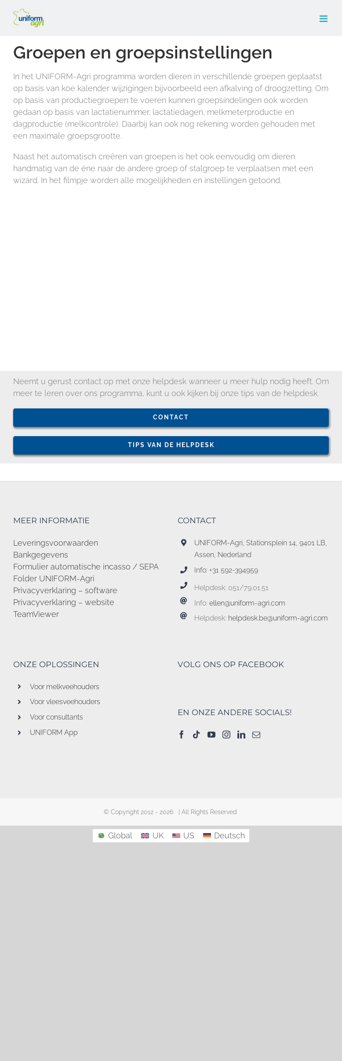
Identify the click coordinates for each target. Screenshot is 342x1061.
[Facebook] (182, 734)
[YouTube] (211, 734)
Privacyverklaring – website (63, 602)
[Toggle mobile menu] (324, 18)
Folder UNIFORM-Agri (54, 578)
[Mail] (256, 734)
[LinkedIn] (241, 734)
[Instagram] (226, 734)
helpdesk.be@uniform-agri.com (278, 618)
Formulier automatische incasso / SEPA (86, 566)
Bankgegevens (40, 554)
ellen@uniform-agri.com (247, 603)
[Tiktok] (196, 734)
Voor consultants (56, 717)
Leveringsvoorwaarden (55, 542)
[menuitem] (115, 835)
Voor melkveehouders (64, 687)
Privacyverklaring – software (65, 590)
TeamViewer (36, 614)
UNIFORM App (54, 732)
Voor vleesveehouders (65, 702)
